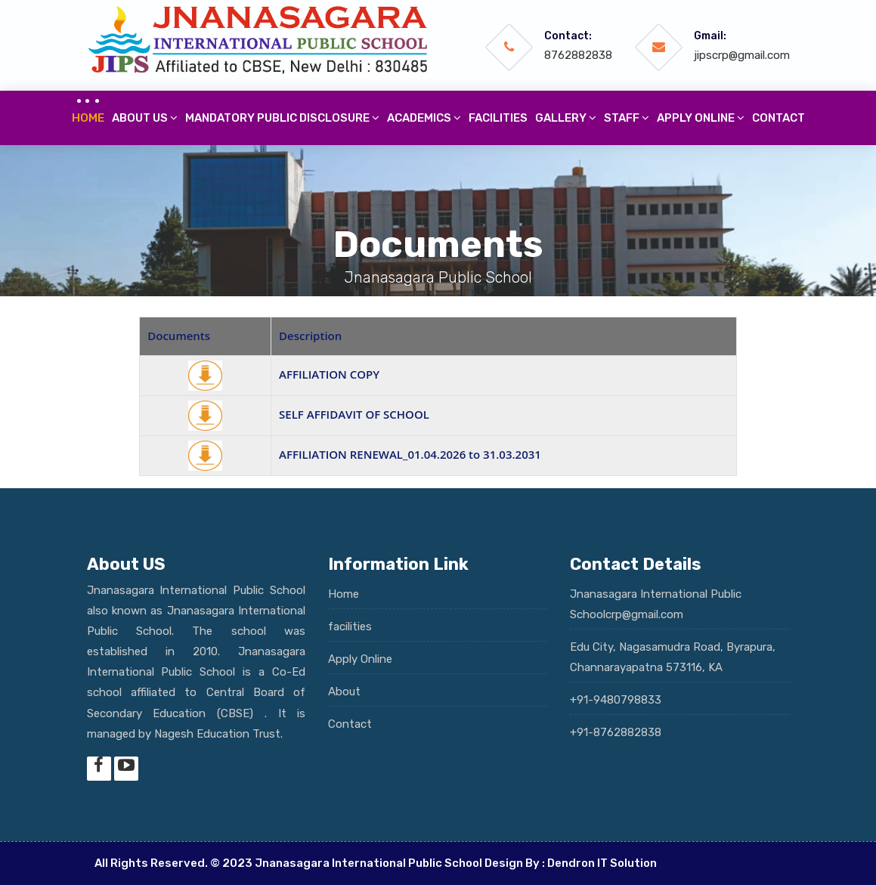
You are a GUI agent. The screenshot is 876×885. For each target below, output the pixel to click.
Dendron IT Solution (602, 863)
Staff (626, 118)
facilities (350, 626)
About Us (145, 118)
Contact (778, 118)
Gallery (565, 118)
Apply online (700, 118)
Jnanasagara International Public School (368, 863)
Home (88, 118)
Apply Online (360, 659)
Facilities (498, 118)
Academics (424, 118)
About (344, 691)
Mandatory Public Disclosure (282, 118)
